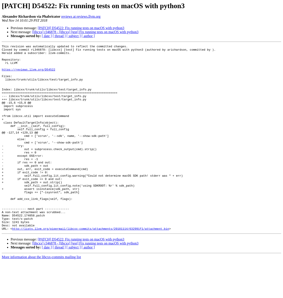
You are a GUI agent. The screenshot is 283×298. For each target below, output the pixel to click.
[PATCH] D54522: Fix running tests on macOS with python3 (81, 28)
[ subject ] (74, 36)
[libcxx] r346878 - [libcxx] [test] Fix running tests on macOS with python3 (85, 32)
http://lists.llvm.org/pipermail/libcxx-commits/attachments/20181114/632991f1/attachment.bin (90, 266)
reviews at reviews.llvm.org (80, 16)
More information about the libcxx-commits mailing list (41, 294)
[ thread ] (59, 36)
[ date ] (47, 36)
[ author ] (88, 36)
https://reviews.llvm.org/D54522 (28, 75)
